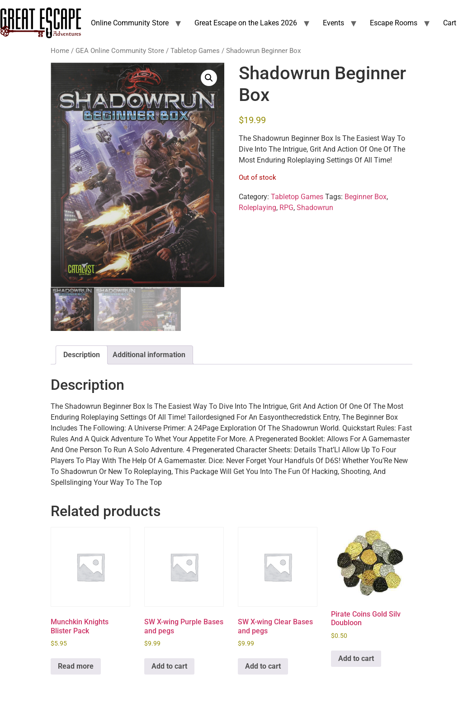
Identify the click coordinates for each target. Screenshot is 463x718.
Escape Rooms (393, 23)
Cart (449, 23)
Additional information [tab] (149, 354)
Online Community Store (130, 23)
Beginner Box (366, 196)
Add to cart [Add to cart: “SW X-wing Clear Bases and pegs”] (263, 666)
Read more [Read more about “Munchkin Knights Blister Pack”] (76, 666)
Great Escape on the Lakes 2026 (245, 23)
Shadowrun (315, 207)
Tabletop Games (195, 51)
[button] (209, 78)
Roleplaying (257, 207)
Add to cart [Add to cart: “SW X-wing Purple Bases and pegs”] (169, 666)
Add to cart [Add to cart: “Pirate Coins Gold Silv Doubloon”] (356, 658)
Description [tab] (81, 354)
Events (333, 23)
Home (60, 51)
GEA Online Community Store (120, 51)
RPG (286, 207)
